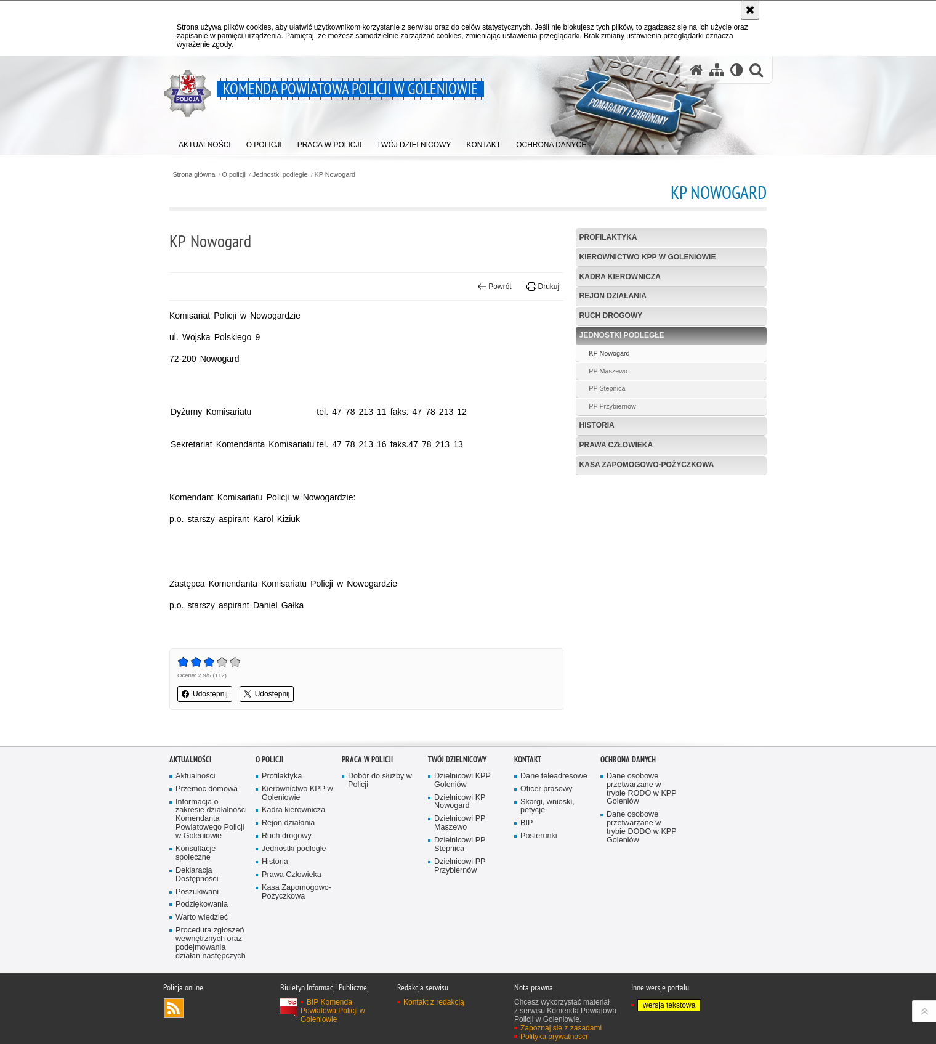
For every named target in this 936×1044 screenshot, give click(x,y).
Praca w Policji (367, 759)
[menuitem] (204, 142)
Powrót (494, 287)
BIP (526, 823)
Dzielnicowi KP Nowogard (460, 802)
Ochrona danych (628, 759)
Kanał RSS (174, 1008)
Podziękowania (202, 904)
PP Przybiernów (612, 406)
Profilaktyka (608, 237)
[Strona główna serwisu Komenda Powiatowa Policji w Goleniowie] (696, 70)
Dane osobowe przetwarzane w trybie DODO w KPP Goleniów (642, 827)
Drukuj (542, 287)
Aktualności (190, 759)
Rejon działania (613, 296)
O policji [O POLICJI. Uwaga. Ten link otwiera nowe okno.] (269, 759)
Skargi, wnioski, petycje (547, 806)
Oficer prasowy (546, 789)
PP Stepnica (607, 388)
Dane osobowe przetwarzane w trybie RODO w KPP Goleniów (642, 789)
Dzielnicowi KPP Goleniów (462, 780)
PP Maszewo (608, 371)
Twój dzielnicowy (457, 759)
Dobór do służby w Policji (380, 780)
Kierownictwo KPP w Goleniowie (647, 257)
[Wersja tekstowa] (736, 70)
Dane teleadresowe (553, 776)
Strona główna (193, 174)
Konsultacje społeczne (196, 853)
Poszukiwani (197, 892)
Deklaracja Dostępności (197, 875)
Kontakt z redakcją (433, 1002)
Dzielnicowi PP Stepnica (460, 844)
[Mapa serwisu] (716, 70)
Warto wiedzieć (202, 917)
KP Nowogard (335, 174)
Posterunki (538, 836)
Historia (597, 425)
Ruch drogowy (611, 315)
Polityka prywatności (553, 1036)
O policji (234, 174)
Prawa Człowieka (616, 445)
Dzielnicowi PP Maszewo (460, 823)
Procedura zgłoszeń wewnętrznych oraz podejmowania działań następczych (211, 943)
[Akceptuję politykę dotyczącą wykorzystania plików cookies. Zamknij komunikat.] (750, 10)
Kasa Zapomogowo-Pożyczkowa (646, 464)
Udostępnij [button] (205, 694)
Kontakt (527, 759)
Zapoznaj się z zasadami (561, 1028)
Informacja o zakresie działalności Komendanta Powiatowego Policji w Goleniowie (211, 819)
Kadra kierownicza (620, 276)
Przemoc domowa (207, 789)
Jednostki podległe (279, 174)
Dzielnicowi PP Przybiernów (460, 866)
